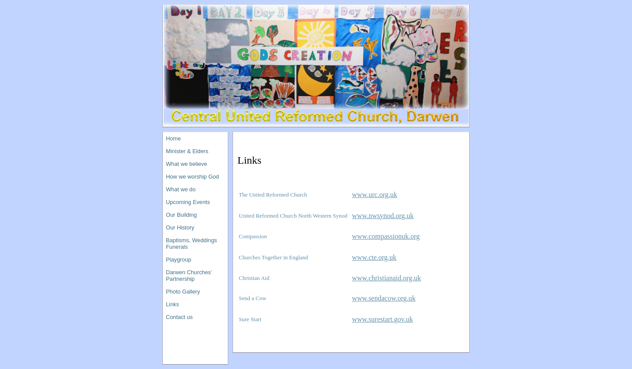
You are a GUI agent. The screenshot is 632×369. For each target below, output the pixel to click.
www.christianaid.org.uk (386, 278)
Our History (180, 227)
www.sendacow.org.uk (384, 298)
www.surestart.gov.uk (382, 319)
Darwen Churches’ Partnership (189, 275)
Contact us (179, 317)
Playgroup (178, 259)
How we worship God (192, 176)
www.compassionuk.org (386, 236)
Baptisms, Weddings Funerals (191, 243)
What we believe (186, 164)
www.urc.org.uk (374, 194)
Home (173, 138)
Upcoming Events (188, 202)
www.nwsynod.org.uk (382, 215)
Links (172, 304)
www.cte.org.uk (374, 257)
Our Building (181, 214)
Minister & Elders (187, 151)
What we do (181, 189)
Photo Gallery (183, 291)
